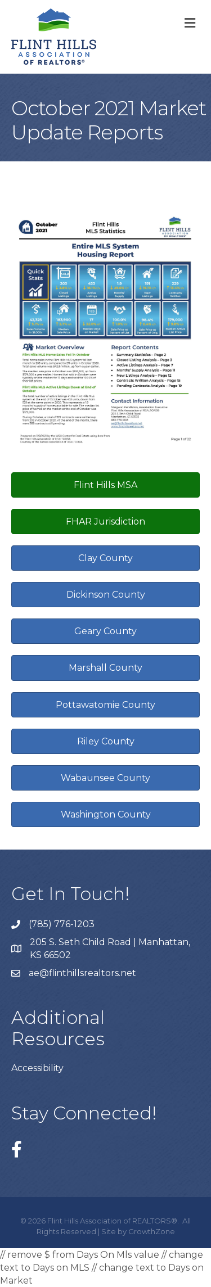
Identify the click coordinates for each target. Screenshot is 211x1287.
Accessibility (37, 1068)
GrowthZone (151, 1231)
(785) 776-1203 (62, 924)
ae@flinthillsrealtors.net (82, 973)
